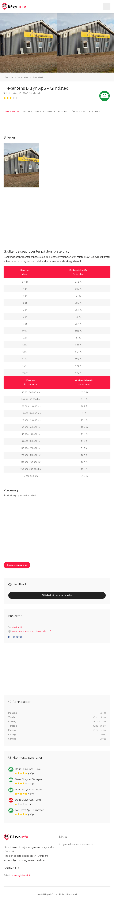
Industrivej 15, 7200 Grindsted (22, 93)
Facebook (17, 636)
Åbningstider (77, 111)
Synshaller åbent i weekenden (78, 843)
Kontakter (92, 111)
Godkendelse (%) (44, 111)
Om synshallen (12, 111)
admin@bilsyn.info (21, 875)
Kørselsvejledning (17, 564)
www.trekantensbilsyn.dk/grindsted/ (31, 630)
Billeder (27, 111)
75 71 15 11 (17, 626)
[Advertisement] (57, 215)
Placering (62, 111)
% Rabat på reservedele (57, 595)
